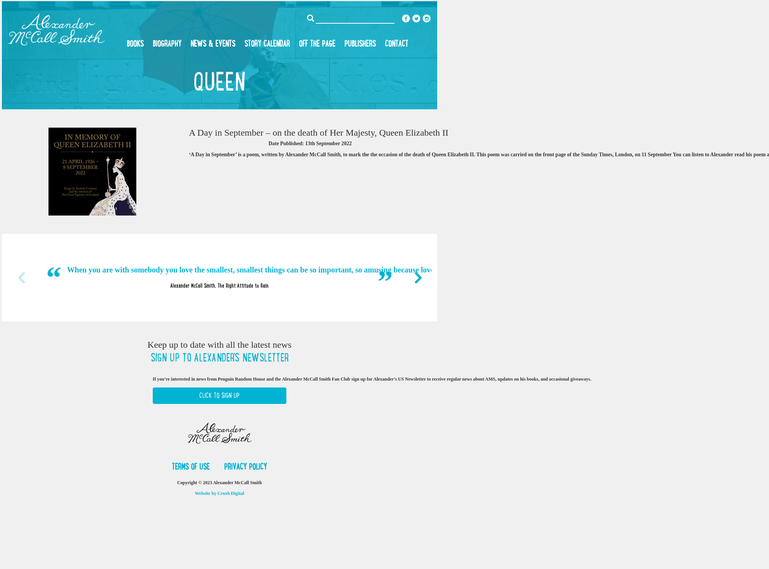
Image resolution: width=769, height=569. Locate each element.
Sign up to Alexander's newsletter (219, 358)
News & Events (213, 43)
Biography (167, 43)
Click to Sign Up (219, 395)
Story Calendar (267, 43)
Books (135, 43)
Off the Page (317, 43)
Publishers (360, 43)
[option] (219, 277)
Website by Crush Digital (219, 493)
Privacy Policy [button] (245, 466)
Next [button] (418, 277)
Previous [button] (21, 277)
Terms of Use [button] (192, 466)
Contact (396, 43)
